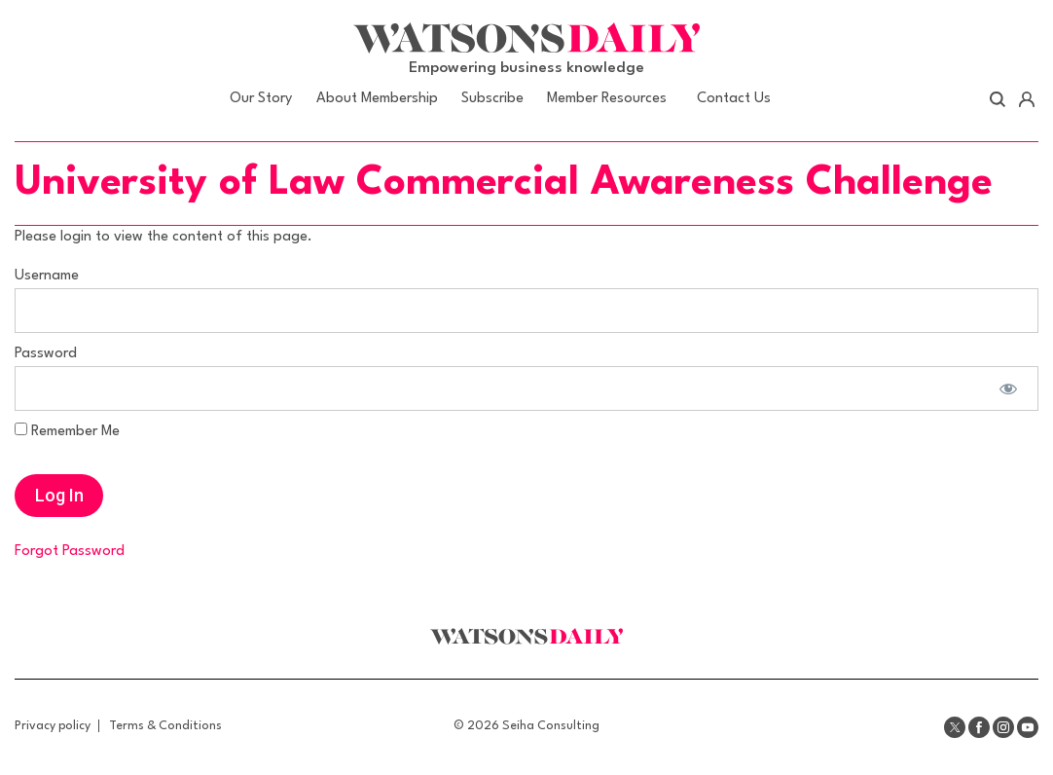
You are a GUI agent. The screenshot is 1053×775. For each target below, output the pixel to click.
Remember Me (67, 431)
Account (1026, 99)
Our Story (261, 99)
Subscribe (492, 99)
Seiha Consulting (550, 726)
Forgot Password (70, 551)
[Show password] (1007, 388)
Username (47, 276)
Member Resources (607, 99)
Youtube (1027, 727)
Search (998, 99)
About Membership (377, 99)
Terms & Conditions (165, 726)
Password (46, 354)
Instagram (1003, 727)
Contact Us (734, 99)
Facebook (979, 727)
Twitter (954, 727)
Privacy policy (53, 726)
